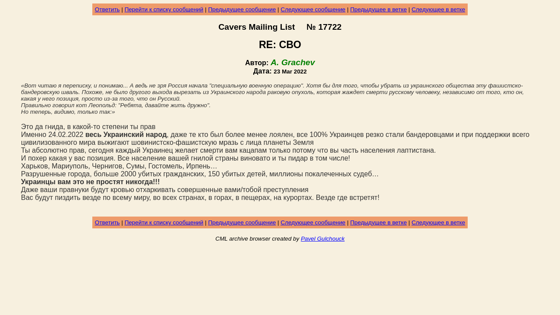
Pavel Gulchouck (323, 238)
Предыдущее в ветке (378, 9)
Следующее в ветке (439, 9)
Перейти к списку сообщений (164, 9)
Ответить (107, 9)
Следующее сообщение (313, 9)
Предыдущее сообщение (242, 9)
